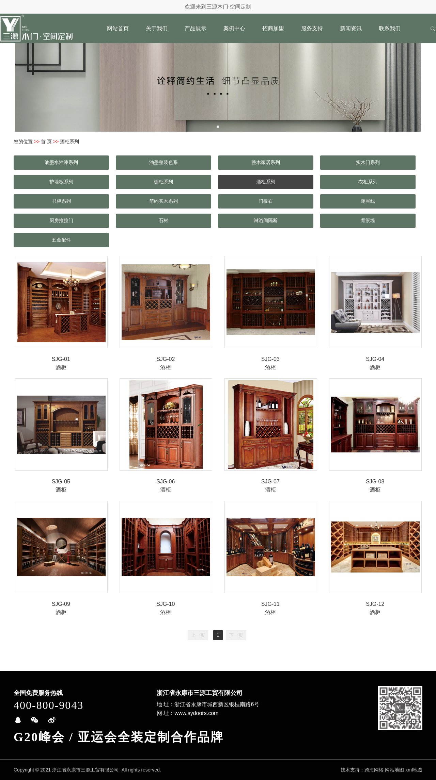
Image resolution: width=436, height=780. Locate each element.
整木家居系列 (265, 162)
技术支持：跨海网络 (362, 770)
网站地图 (394, 770)
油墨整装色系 (163, 162)
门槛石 (266, 201)
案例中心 (234, 28)
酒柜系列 (265, 181)
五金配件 (61, 240)
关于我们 (157, 28)
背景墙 (368, 220)
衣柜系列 (367, 181)
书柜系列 (61, 201)
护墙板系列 (61, 181)
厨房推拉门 (61, 220)
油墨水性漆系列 (61, 162)
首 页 (46, 141)
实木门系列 (368, 162)
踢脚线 (368, 201)
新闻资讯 (351, 28)
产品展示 (195, 28)
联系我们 (390, 28)
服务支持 (312, 28)
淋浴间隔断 (266, 220)
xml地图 (413, 770)
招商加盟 (273, 28)
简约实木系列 (163, 201)
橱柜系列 (163, 181)
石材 (163, 220)
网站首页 (118, 28)
